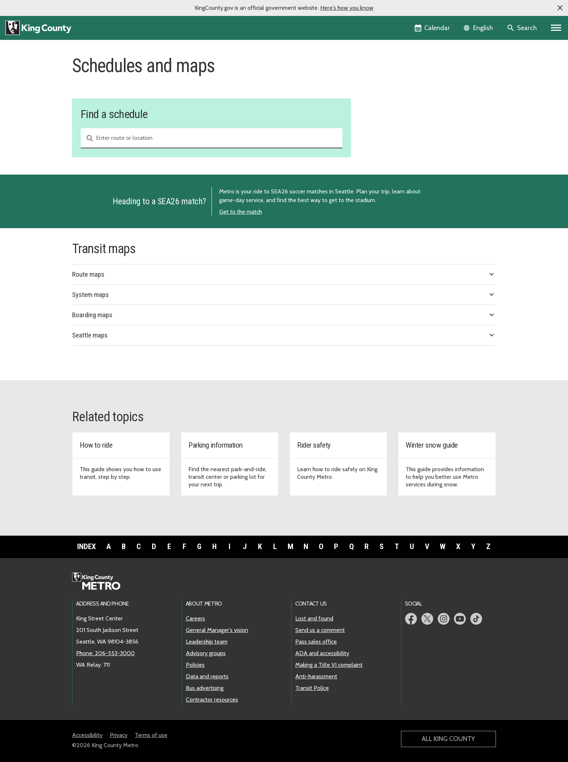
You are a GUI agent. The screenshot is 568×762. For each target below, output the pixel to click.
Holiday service (385, 98)
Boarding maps (284, 314)
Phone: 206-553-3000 (105, 653)
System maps (284, 294)
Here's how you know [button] (346, 7)
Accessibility (87, 735)
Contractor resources (212, 699)
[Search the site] (522, 28)
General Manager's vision (217, 630)
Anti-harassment (316, 676)
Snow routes (382, 109)
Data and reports (207, 676)
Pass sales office (316, 641)
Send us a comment (320, 630)
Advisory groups (206, 653)
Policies (195, 664)
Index (86, 546)
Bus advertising (205, 687)
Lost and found (314, 618)
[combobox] (211, 138)
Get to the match (240, 211)
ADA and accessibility (322, 653)
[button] (560, 8)
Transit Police (312, 687)
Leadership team (206, 641)
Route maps (284, 274)
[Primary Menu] (556, 28)
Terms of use (151, 735)
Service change (385, 86)
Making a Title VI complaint (329, 664)
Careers (195, 618)
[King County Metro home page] (100, 582)
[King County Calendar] (433, 28)
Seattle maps (284, 335)
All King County (448, 739)
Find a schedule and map (399, 75)
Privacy (119, 735)
